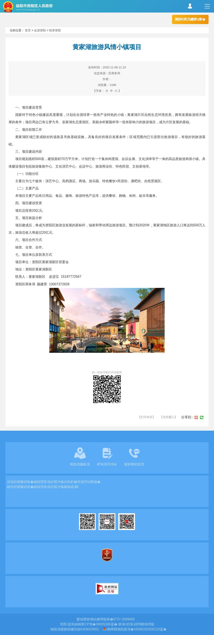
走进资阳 (40, 30)
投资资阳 (55, 30)
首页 (28, 30)
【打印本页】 (146, 417)
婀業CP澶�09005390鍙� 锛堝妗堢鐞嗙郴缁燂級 (116, 624)
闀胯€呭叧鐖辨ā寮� (190, 19)
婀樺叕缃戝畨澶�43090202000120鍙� (137, 629)
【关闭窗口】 (168, 417)
